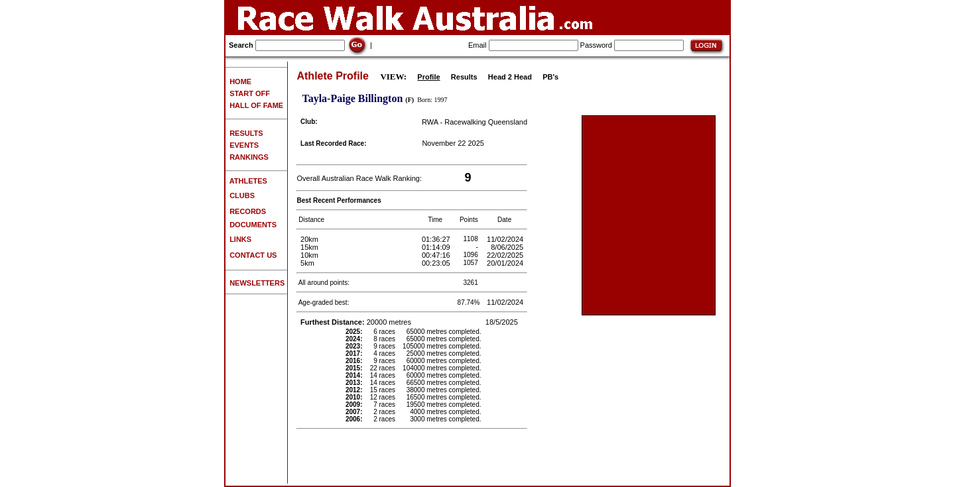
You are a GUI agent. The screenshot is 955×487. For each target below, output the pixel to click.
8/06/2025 (508, 247)
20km (309, 239)
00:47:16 (437, 255)
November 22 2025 (453, 143)
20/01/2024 (506, 263)
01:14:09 (437, 247)
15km (309, 247)
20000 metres (356, 322)
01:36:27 (437, 239)
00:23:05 (437, 263)
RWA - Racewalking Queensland (474, 122)
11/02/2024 (506, 239)
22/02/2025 (506, 255)
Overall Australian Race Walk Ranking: (359, 178)
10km (309, 255)
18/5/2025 (502, 322)
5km (307, 263)
